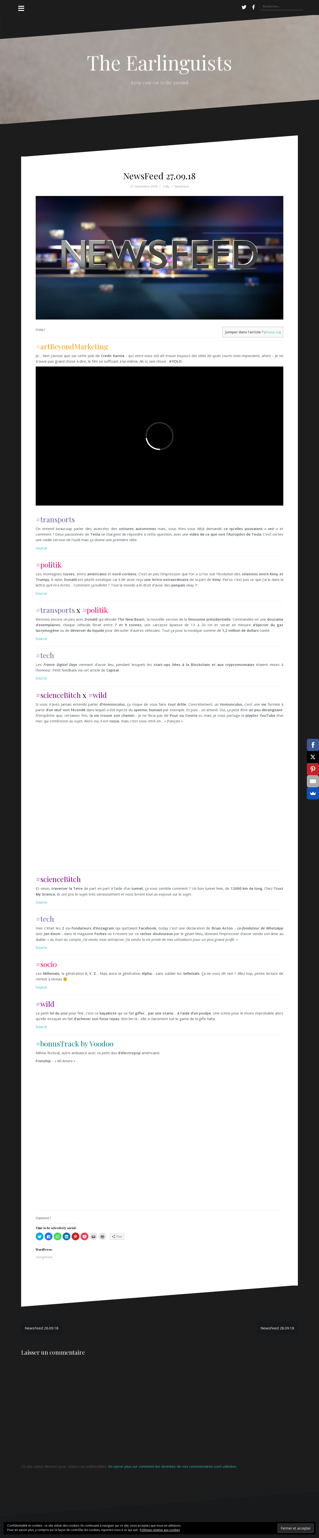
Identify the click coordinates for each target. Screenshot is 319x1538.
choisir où (272, 332)
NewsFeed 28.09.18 (277, 1328)
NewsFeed (181, 186)
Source (41, 548)
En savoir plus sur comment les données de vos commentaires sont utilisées (172, 1466)
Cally (166, 186)
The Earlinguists (159, 62)
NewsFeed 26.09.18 (42, 1328)
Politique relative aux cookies (160, 1530)
